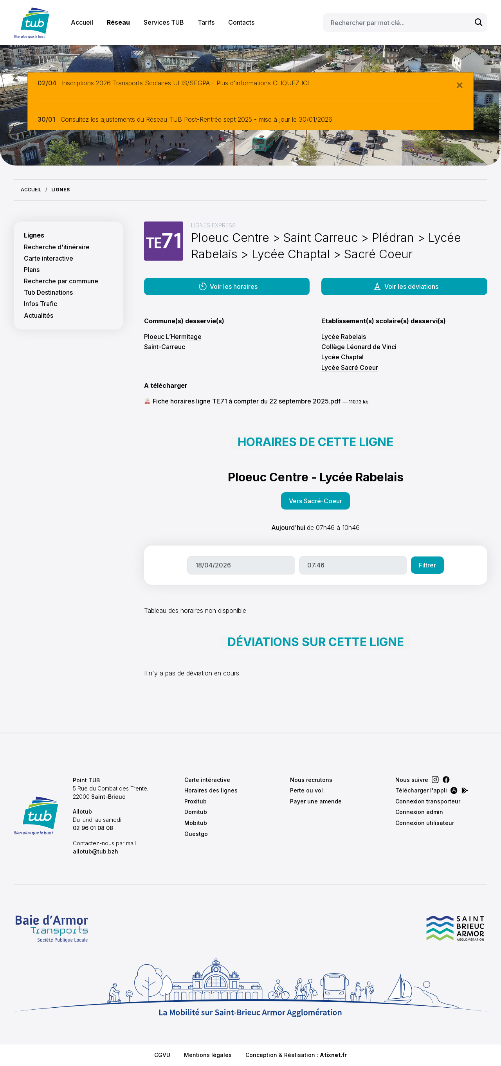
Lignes (34, 235)
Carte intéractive (207, 779)
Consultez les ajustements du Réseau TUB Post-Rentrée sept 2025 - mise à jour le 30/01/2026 (196, 119)
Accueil (82, 22)
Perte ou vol (306, 790)
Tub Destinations (48, 292)
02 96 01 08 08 (93, 828)
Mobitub (195, 822)
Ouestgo (196, 833)
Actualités (38, 315)
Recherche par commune (61, 281)
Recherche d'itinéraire (57, 247)
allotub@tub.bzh (95, 851)
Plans (32, 270)
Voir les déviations (405, 286)
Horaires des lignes (211, 790)
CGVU (162, 1055)
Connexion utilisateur (424, 822)
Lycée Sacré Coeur (349, 367)
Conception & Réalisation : (296, 1055)
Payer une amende (316, 801)
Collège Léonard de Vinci (358, 347)
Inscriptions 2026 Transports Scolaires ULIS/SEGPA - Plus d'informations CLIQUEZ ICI (185, 83)
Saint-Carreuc (164, 347)
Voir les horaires (228, 286)
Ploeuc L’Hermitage (173, 336)
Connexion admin (419, 812)
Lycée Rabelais (343, 336)
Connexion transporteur (427, 801)
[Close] (459, 84)
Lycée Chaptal (342, 357)
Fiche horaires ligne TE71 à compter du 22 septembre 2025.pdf (247, 401)
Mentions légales (208, 1055)
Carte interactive (48, 258)
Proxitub (195, 801)
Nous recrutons (311, 779)
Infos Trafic (40, 304)
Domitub (195, 812)
